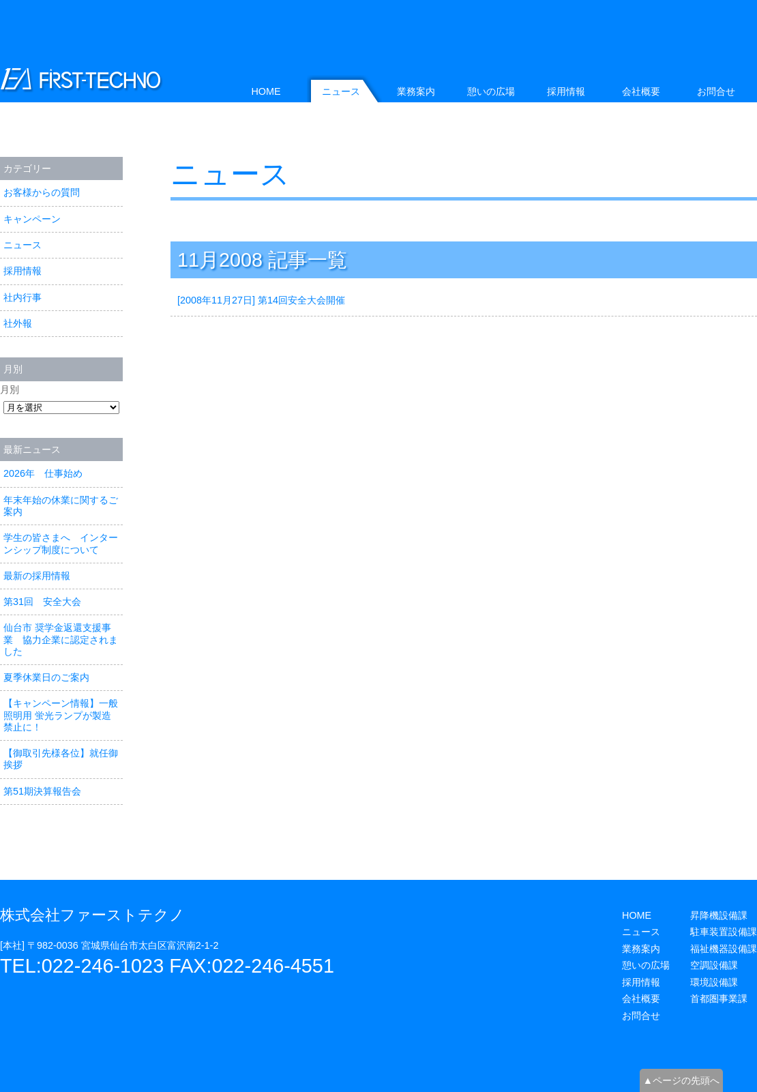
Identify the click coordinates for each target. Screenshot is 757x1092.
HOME (265, 91)
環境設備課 (714, 982)
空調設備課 (714, 965)
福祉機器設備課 (723, 948)
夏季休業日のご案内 (46, 677)
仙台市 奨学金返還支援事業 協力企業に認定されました (60, 639)
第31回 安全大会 (42, 601)
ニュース (230, 174)
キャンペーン (32, 218)
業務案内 (416, 91)
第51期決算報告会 (42, 791)
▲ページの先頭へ (681, 1080)
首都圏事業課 (718, 998)
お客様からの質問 (41, 192)
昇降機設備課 (718, 915)
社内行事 (22, 297)
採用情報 (22, 270)
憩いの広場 (491, 91)
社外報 (17, 323)
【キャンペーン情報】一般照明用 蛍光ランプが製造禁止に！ (60, 715)
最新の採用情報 (36, 575)
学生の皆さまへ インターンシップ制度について (60, 543)
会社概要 (641, 91)
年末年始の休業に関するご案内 (60, 506)
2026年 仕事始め (43, 473)
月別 (9, 389)
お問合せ (716, 91)
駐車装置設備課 (723, 931)
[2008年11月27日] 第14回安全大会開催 (261, 300)
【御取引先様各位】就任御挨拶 (60, 759)
